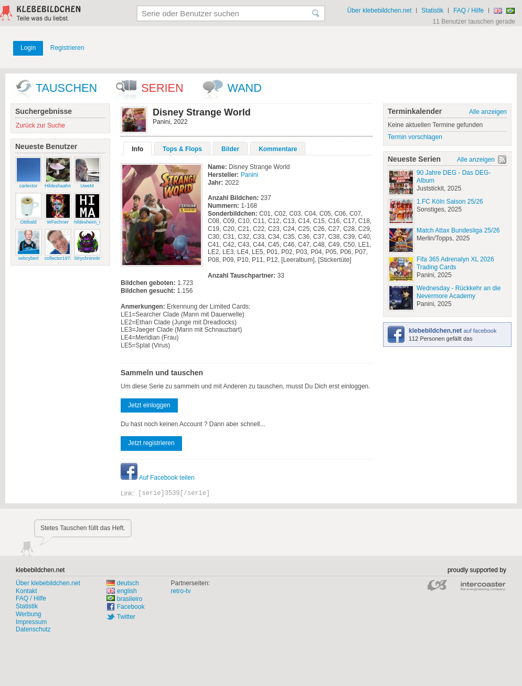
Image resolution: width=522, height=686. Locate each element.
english (121, 591)
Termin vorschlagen (415, 137)
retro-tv (180, 591)
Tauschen (66, 87)
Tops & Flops (182, 149)
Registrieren (67, 47)
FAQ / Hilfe (468, 10)
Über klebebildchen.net (379, 10)
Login (28, 47)
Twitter (126, 616)
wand (245, 87)
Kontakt (26, 591)
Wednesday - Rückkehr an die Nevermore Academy (459, 292)
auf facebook (452, 331)
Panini (249, 174)
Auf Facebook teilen (158, 477)
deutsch (122, 583)
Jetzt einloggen (149, 405)
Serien (162, 87)
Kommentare (278, 149)
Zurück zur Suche (40, 125)
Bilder (230, 149)
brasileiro (124, 599)
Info (137, 149)
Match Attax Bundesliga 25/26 (458, 230)
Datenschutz (33, 629)
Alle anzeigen (488, 111)
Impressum (31, 622)
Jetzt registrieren (151, 443)
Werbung (28, 614)
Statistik (432, 10)
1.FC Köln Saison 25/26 (450, 201)
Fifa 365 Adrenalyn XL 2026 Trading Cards (455, 263)
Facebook (131, 606)
